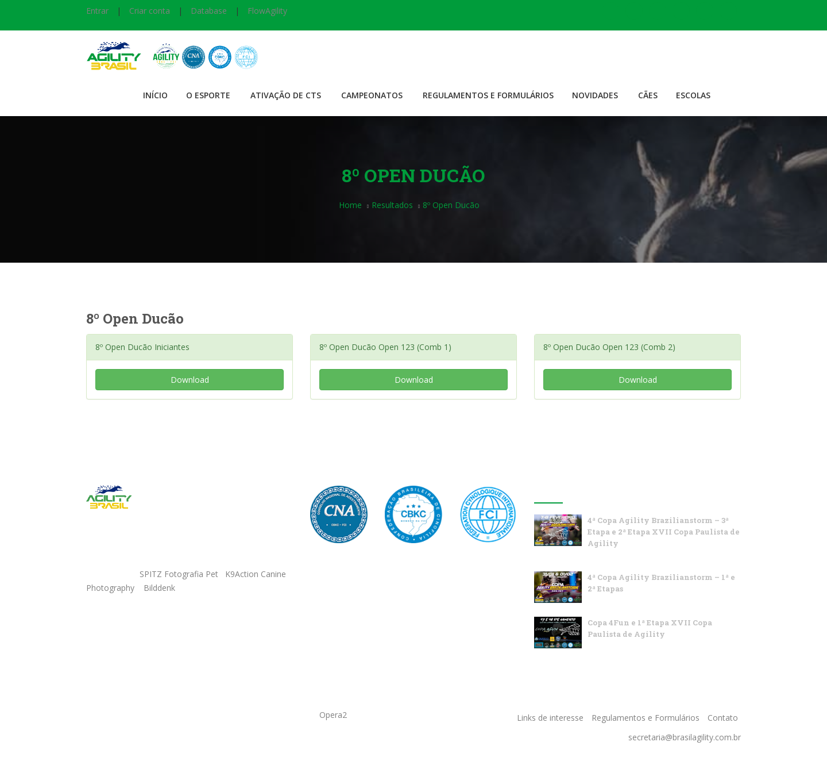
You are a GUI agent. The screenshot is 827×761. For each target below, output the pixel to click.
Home (350, 204)
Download (190, 379)
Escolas (693, 95)
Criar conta (149, 10)
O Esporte (208, 95)
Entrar (97, 10)
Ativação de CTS (285, 95)
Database (209, 10)
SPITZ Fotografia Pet (180, 573)
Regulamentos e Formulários (488, 95)
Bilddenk (159, 587)
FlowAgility (267, 10)
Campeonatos (372, 95)
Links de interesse (550, 717)
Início (155, 95)
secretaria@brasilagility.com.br (684, 737)
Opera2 (333, 714)
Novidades (595, 95)
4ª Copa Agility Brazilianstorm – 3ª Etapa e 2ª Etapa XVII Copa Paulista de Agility (664, 531)
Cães (648, 95)
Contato (723, 717)
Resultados (392, 204)
